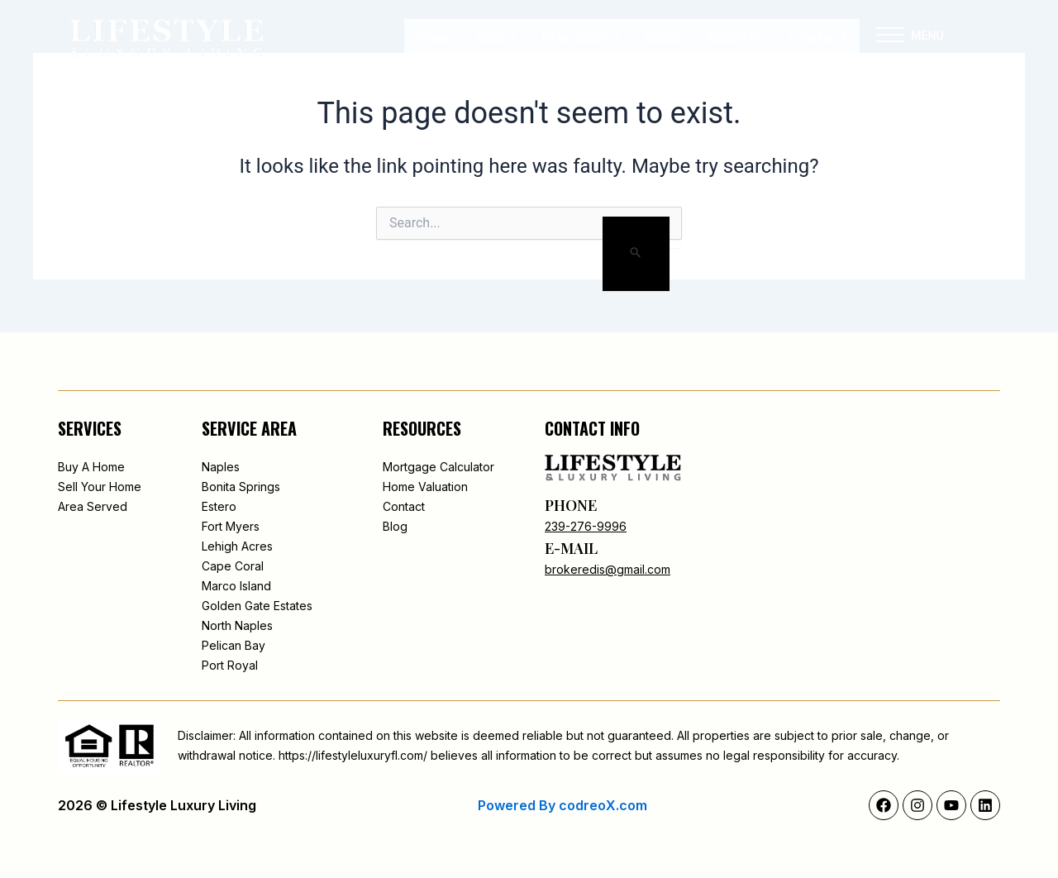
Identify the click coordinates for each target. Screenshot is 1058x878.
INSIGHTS (735, 38)
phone (571, 505)
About (496, 38)
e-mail (571, 548)
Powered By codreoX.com (562, 805)
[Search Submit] (636, 254)
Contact (818, 38)
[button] (890, 38)
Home (434, 38)
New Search (580, 38)
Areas (662, 38)
